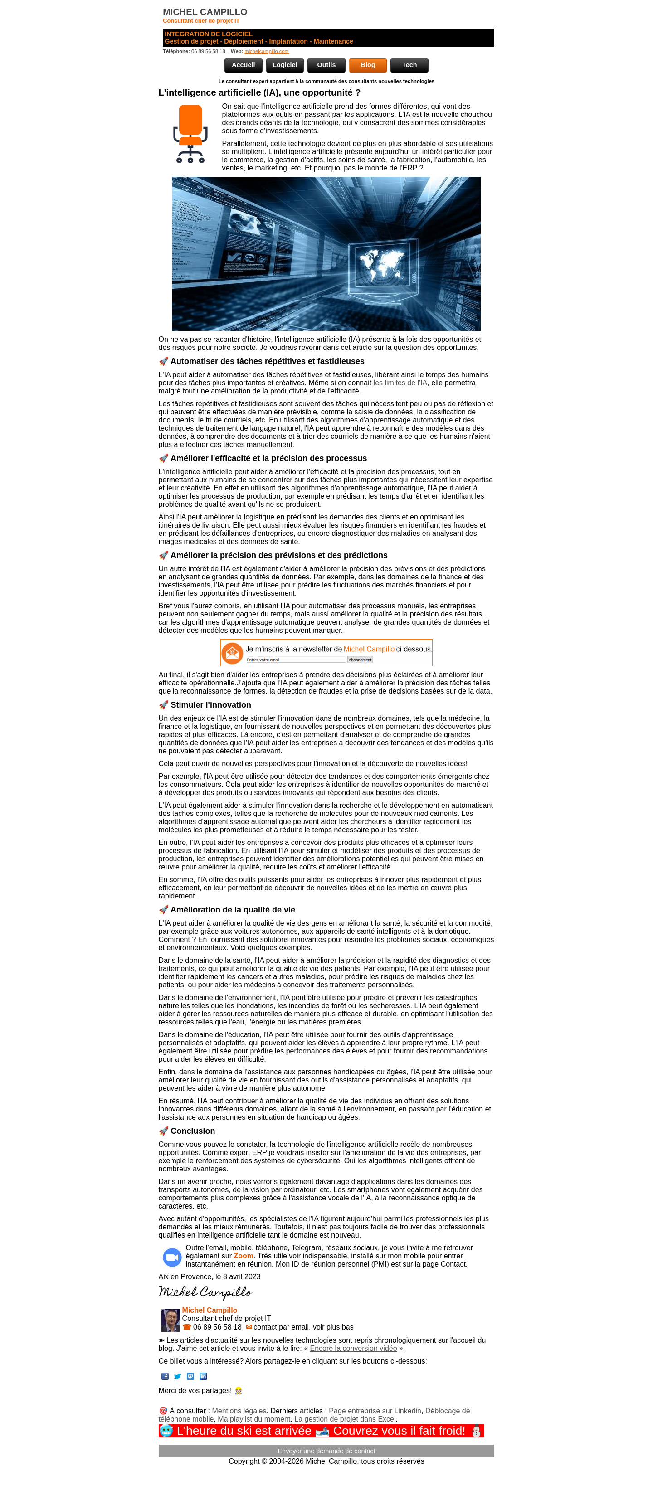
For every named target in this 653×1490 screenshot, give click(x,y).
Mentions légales (239, 1411)
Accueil (243, 64)
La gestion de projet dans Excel (344, 1419)
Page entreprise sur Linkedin (375, 1411)
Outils (326, 64)
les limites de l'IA (401, 383)
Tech (409, 64)
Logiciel (285, 64)
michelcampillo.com (266, 51)
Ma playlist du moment (254, 1419)
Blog (368, 64)
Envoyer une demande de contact (326, 1451)
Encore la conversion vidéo (353, 1348)
